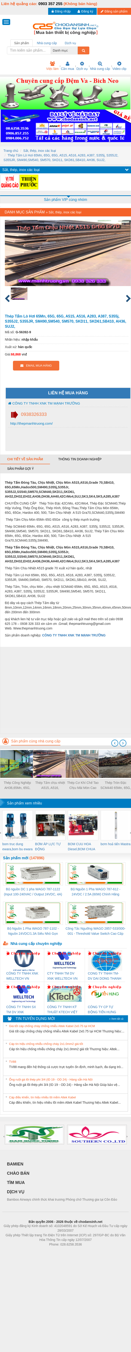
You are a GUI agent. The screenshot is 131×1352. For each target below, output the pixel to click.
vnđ (24, 354)
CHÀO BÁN (18, 1173)
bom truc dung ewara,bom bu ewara (17, 846)
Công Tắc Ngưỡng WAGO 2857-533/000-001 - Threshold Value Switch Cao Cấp (95, 931)
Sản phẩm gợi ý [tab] (20, 468)
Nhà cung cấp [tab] (47, 43)
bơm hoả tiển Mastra (116, 844)
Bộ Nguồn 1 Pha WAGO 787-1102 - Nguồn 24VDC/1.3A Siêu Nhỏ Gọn (33, 931)
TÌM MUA (16, 1182)
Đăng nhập (61, 11)
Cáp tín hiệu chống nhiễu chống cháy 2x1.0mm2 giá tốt (46, 1044)
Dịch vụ (82, 66)
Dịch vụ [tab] (70, 43)
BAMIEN (15, 1164)
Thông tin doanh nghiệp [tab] (79, 459)
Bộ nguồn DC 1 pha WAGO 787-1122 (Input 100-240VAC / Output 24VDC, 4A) (33, 891)
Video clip (119, 66)
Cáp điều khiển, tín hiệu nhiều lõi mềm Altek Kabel (42, 1097)
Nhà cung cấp (100, 66)
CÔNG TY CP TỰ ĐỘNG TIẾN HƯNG (102, 1009)
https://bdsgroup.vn (59, 1251)
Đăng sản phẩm (114, 11)
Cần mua (67, 66)
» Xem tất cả (116, 1018)
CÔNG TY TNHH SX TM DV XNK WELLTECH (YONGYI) (22, 1010)
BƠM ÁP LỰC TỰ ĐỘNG (48, 846)
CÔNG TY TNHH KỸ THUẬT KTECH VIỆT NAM (62, 1010)
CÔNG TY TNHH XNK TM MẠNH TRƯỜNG (44, 403)
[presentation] (114, 743)
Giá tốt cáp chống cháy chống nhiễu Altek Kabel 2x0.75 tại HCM (52, 1026)
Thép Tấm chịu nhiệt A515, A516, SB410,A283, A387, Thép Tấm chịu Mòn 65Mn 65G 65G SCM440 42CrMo (50, 785)
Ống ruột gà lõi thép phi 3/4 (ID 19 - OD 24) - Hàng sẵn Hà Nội (51, 1079)
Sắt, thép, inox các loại (39, 151)
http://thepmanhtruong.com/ (31, 423)
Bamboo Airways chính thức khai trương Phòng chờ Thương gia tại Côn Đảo (62, 1199)
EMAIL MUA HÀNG (36, 365)
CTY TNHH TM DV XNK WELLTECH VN (62, 976)
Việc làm (52, 66)
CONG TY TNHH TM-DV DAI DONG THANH (104, 976)
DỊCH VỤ (15, 1192)
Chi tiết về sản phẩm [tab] (25, 459)
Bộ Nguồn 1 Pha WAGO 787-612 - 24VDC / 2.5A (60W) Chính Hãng (95, 891)
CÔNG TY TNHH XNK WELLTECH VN (22, 976)
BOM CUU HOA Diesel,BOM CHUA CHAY (81, 847)
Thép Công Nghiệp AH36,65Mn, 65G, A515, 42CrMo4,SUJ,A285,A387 (17, 785)
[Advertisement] (43, 690)
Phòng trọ (36, 1251)
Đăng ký (85, 11)
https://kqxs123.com (87, 1251)
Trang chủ (10, 151)
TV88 (12, 1061)
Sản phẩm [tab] (21, 43)
